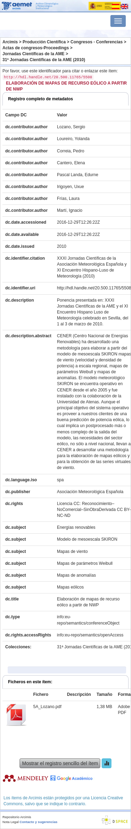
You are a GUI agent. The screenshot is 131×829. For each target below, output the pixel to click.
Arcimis (10, 41)
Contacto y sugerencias (38, 822)
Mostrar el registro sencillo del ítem (60, 763)
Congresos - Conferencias (97, 41)
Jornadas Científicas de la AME (33, 53)
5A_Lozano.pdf (47, 706)
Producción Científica (44, 41)
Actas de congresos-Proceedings (35, 47)
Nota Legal (10, 822)
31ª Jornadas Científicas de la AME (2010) (43, 59)
